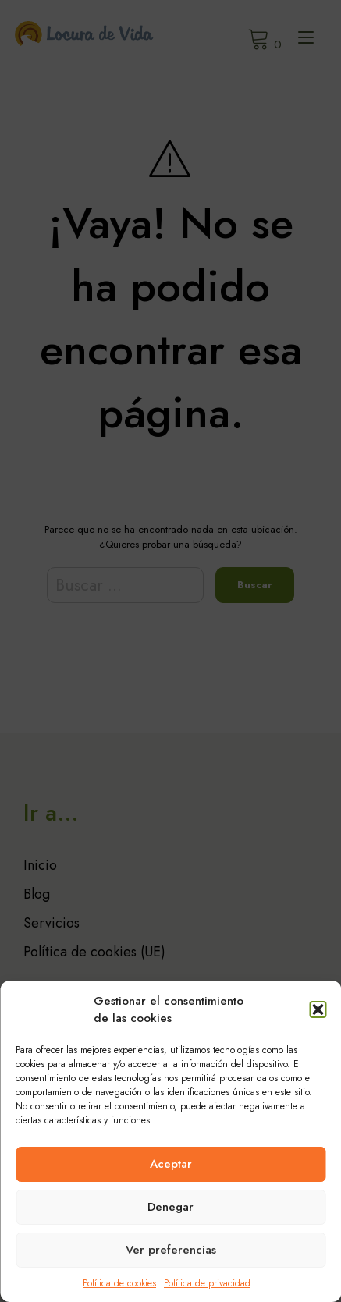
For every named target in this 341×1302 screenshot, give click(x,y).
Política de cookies (119, 1283)
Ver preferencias (171, 1249)
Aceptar (171, 1164)
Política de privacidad (207, 1283)
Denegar (170, 1206)
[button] (317, 1009)
